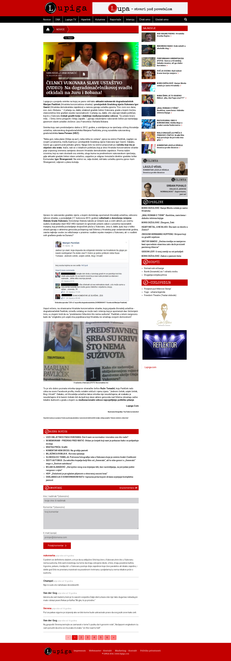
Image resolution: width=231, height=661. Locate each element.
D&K (58, 19)
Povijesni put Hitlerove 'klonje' (157, 289)
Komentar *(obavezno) (91, 517)
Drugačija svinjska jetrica (155, 275)
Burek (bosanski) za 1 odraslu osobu (161, 271)
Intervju (130, 19)
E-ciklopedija (157, 282)
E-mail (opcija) (91, 536)
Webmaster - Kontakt (100, 650)
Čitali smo (144, 19)
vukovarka (49, 555)
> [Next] (113, 637)
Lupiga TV (70, 19)
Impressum (80, 650)
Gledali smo (162, 19)
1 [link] (74, 637)
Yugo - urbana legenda (154, 292)
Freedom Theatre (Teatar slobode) (160, 295)
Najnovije (149, 28)
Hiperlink (85, 19)
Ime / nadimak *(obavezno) (91, 499)
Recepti (151, 262)
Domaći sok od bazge (154, 268)
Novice (47, 19)
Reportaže (115, 19)
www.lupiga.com (122, 653)
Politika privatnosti (150, 650)
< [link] (68, 637)
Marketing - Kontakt (126, 650)
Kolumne (100, 19)
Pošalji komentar (57, 545)
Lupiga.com (150, 367)
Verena (47, 608)
